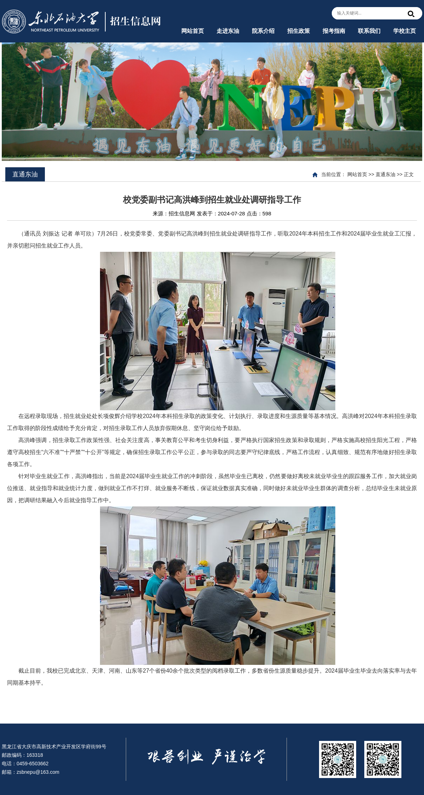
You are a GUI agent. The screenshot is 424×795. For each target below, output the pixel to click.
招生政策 (298, 31)
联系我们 (369, 31)
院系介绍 (263, 31)
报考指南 (334, 31)
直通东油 (385, 174)
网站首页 (192, 31)
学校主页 (404, 31)
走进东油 (228, 31)
